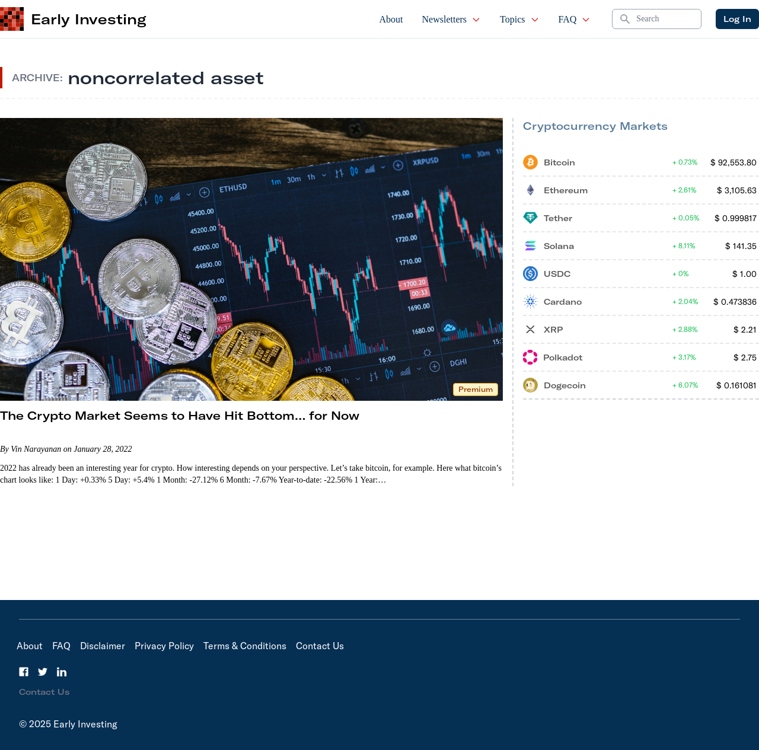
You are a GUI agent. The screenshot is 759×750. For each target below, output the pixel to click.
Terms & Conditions (244, 646)
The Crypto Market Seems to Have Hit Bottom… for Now (179, 415)
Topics (519, 19)
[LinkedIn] (61, 671)
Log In (737, 19)
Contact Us (320, 646)
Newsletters (451, 19)
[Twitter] (42, 671)
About (391, 19)
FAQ (575, 19)
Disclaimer (102, 646)
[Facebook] (23, 671)
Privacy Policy (164, 646)
